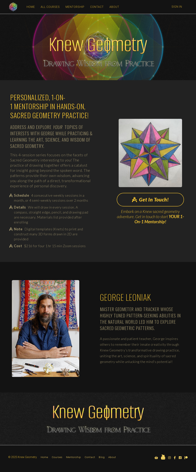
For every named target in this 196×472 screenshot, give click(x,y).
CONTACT (97, 6)
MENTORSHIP (74, 6)
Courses (57, 457)
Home (44, 457)
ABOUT (114, 6)
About (112, 457)
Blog (102, 457)
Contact (90, 457)
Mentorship (73, 457)
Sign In (177, 6)
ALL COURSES (50, 6)
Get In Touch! (150, 199)
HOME (30, 6)
